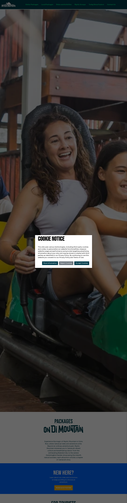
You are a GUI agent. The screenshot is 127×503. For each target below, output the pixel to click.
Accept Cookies (82, 263)
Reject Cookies (66, 263)
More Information (50, 263)
